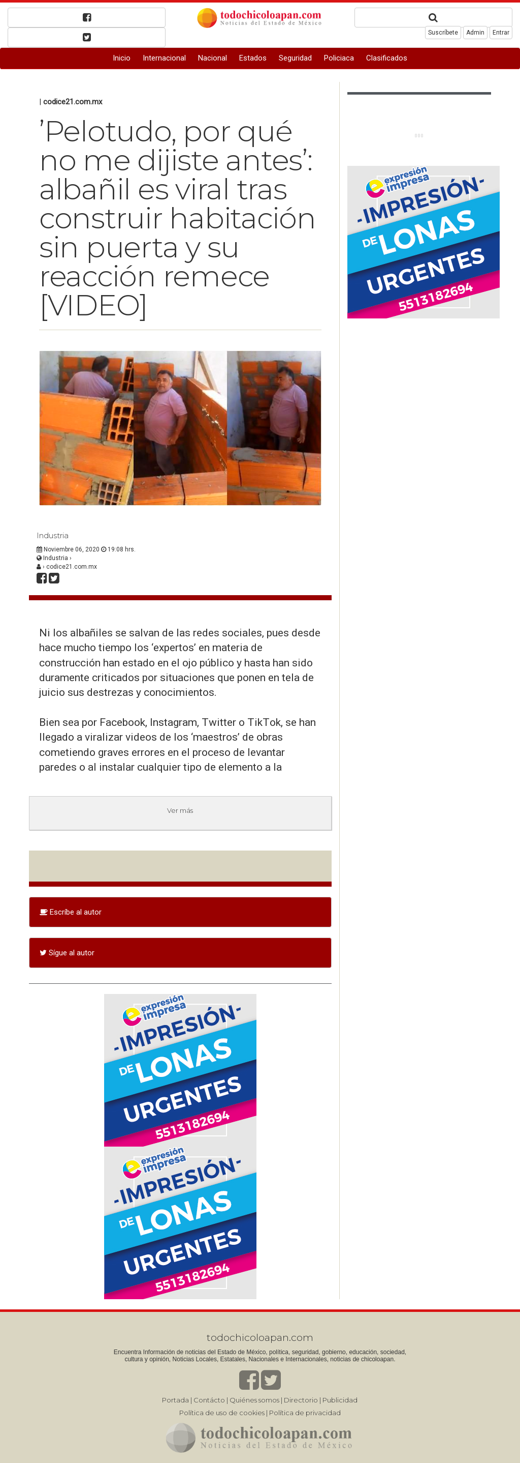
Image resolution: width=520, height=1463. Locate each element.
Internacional (164, 58)
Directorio (301, 1400)
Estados (253, 58)
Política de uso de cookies (222, 1413)
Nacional (212, 58)
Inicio (122, 58)
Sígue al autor (67, 952)
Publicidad (340, 1400)
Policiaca (339, 58)
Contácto (209, 1400)
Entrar (501, 32)
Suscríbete (443, 32)
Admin (475, 32)
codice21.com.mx (72, 101)
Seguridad (295, 58)
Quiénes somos (254, 1400)
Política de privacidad (305, 1413)
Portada (175, 1400)
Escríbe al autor (71, 912)
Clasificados (386, 58)
